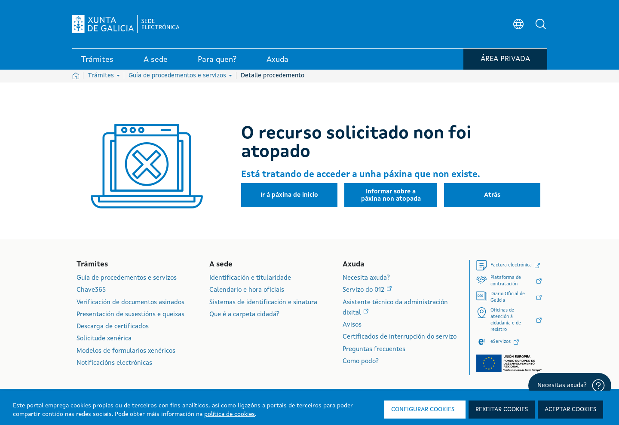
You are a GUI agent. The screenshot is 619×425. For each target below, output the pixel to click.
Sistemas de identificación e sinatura (263, 303)
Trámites (104, 76)
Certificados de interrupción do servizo (400, 337)
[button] (540, 24)
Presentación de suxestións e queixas (130, 315)
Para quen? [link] (217, 60)
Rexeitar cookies (501, 410)
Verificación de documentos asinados (130, 303)
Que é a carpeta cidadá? (244, 315)
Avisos (352, 325)
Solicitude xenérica (104, 339)
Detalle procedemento (272, 76)
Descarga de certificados (113, 327)
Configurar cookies (422, 410)
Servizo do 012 (364, 290)
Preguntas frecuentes (374, 349)
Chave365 (91, 290)
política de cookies (229, 414)
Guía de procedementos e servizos (180, 76)
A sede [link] (156, 60)
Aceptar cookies (570, 410)
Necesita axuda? (366, 278)
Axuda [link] (277, 60)
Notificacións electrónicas (114, 363)
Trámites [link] (97, 60)
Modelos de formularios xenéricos (126, 351)
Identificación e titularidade (250, 278)
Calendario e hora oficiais (246, 290)
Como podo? (361, 361)
